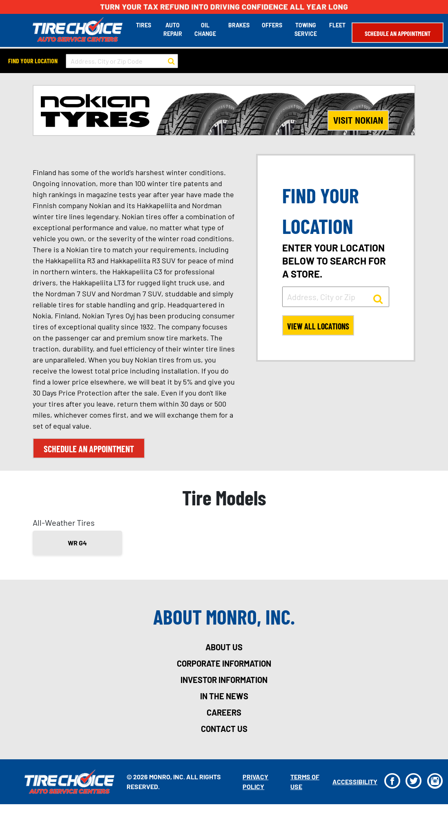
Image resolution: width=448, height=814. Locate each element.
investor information (224, 680)
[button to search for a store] (171, 61)
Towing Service (305, 29)
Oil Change (205, 29)
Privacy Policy (255, 781)
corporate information (224, 663)
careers (224, 712)
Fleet (337, 25)
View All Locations (318, 326)
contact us (224, 729)
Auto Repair (172, 29)
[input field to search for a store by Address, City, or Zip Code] (122, 61)
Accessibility (354, 781)
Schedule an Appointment (397, 33)
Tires (143, 25)
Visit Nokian (358, 120)
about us (224, 647)
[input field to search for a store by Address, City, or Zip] (335, 297)
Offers (272, 25)
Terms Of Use (304, 781)
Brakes (239, 25)
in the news (224, 696)
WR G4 (77, 543)
